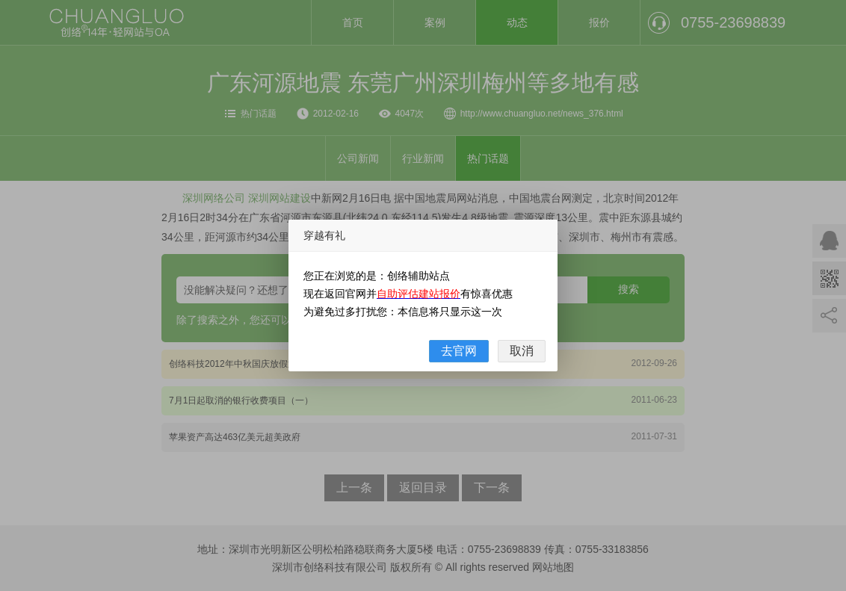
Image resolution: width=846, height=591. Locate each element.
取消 (522, 350)
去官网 (459, 350)
